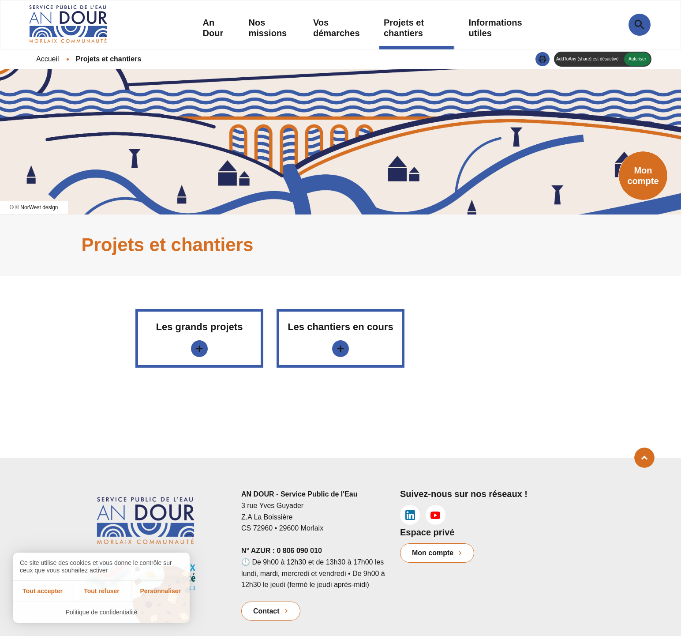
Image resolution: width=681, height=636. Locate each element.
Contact (266, 611)
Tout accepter (42, 591)
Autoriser (637, 58)
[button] (542, 59)
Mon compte (432, 553)
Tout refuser (102, 591)
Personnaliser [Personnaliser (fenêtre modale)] (160, 591)
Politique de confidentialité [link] (102, 612)
